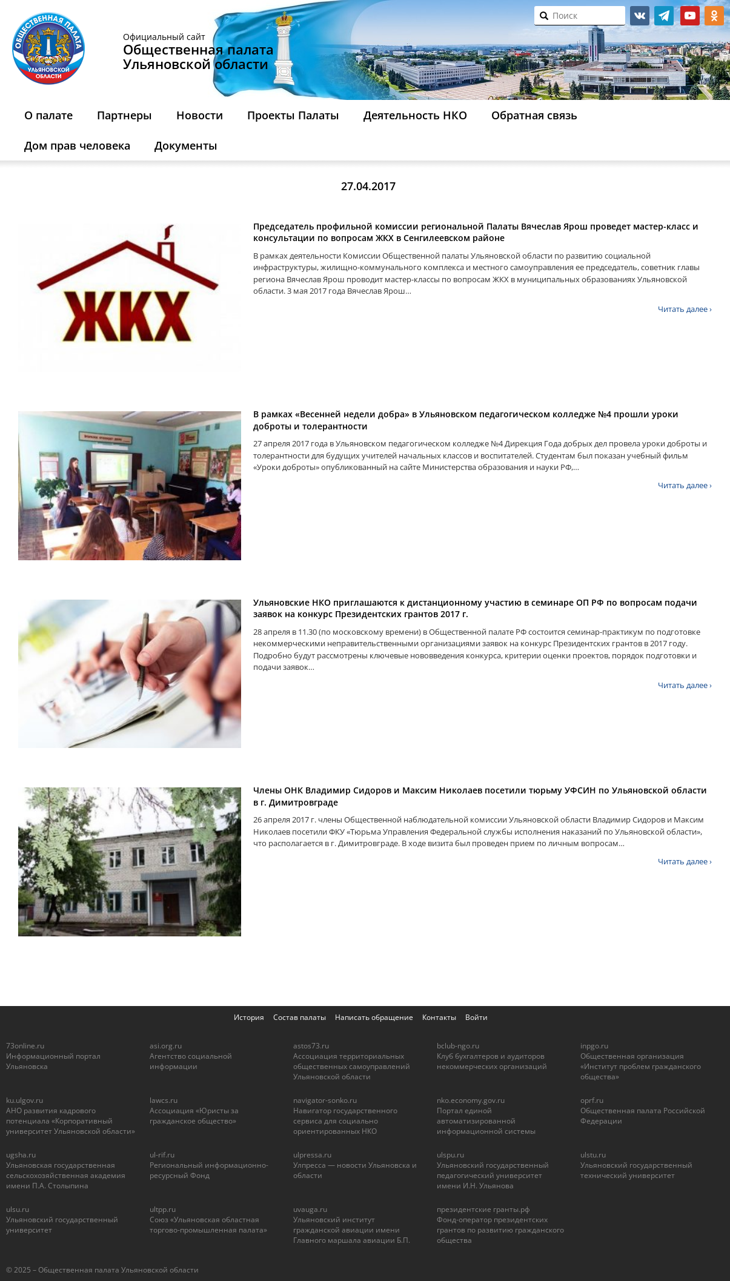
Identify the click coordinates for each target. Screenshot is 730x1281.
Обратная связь (534, 115)
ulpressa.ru (312, 1155)
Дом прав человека (77, 145)
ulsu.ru (17, 1209)
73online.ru (25, 1046)
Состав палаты (299, 1017)
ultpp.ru (163, 1209)
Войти (476, 1017)
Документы (185, 145)
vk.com (639, 15)
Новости (199, 115)
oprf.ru (591, 1100)
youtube (690, 15)
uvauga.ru (310, 1209)
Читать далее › (685, 308)
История (249, 1017)
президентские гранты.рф (483, 1209)
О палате (48, 115)
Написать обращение (374, 1017)
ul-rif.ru (162, 1155)
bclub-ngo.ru (458, 1046)
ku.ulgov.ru (24, 1100)
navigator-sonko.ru (325, 1100)
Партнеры (124, 115)
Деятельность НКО (415, 115)
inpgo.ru (594, 1046)
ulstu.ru (593, 1155)
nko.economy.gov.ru (471, 1100)
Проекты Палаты (293, 115)
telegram (664, 15)
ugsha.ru (21, 1155)
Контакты (439, 1017)
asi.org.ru (166, 1046)
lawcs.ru (164, 1100)
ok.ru (714, 15)
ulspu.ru (450, 1155)
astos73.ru (311, 1046)
